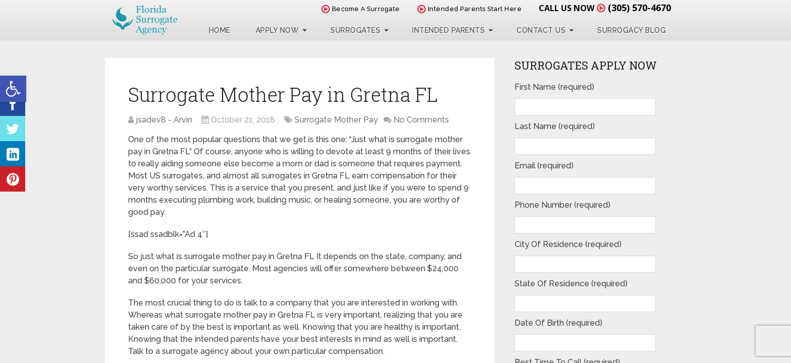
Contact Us (541, 30)
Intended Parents (448, 30)
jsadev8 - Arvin (164, 120)
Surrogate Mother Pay (336, 120)
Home (220, 30)
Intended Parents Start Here (469, 9)
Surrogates (355, 30)
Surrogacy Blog (631, 30)
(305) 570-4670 (639, 8)
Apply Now (277, 30)
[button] (13, 89)
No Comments (421, 120)
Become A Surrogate (360, 9)
